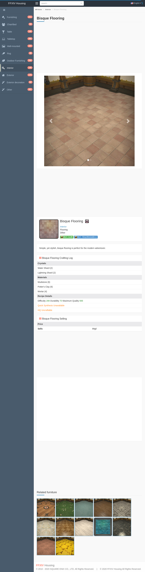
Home (39, 9)
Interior (48, 9)
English (136, 3)
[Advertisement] (89, 47)
